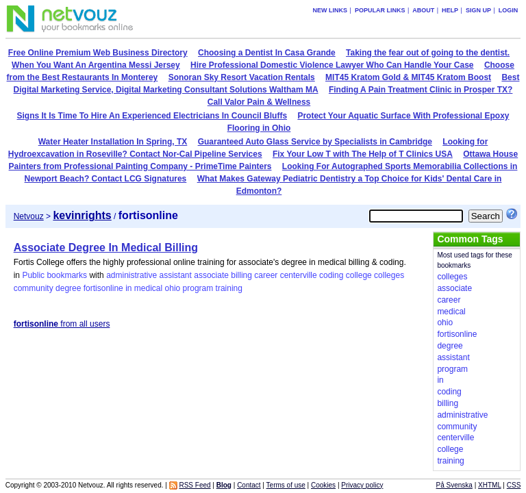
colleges (389, 275)
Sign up (478, 10)
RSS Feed (194, 485)
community (33, 288)
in (128, 288)
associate (211, 275)
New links (330, 10)
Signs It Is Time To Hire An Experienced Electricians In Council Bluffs (152, 116)
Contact (248, 485)
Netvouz (29, 216)
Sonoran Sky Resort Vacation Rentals (241, 77)
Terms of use (285, 485)
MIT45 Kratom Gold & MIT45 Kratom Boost (408, 77)
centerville (298, 275)
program (198, 288)
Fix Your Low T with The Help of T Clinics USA (363, 154)
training (229, 288)
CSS (514, 485)
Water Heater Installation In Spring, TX (113, 142)
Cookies (323, 485)
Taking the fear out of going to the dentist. (428, 53)
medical (148, 288)
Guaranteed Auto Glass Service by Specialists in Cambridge (315, 142)
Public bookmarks (54, 275)
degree (68, 288)
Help (450, 10)
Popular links (380, 10)
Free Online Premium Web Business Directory (98, 53)
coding (331, 275)
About (423, 10)
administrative (131, 275)
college (359, 275)
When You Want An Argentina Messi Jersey (96, 65)
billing (241, 275)
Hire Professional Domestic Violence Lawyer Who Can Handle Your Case (331, 65)
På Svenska (454, 485)
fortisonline (103, 288)
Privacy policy (362, 485)
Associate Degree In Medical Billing (106, 247)
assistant (176, 275)
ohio (173, 288)
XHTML (489, 485)
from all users (62, 324)
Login (508, 10)
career (265, 275)
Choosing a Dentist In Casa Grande (267, 53)
